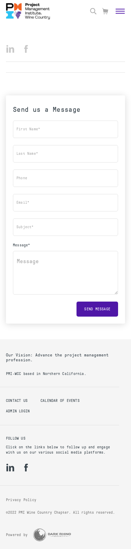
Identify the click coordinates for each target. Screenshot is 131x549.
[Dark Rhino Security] (52, 535)
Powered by (17, 535)
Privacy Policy (21, 500)
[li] (10, 49)
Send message (97, 309)
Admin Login (18, 411)
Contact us (17, 401)
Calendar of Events (60, 401)
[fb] (26, 49)
